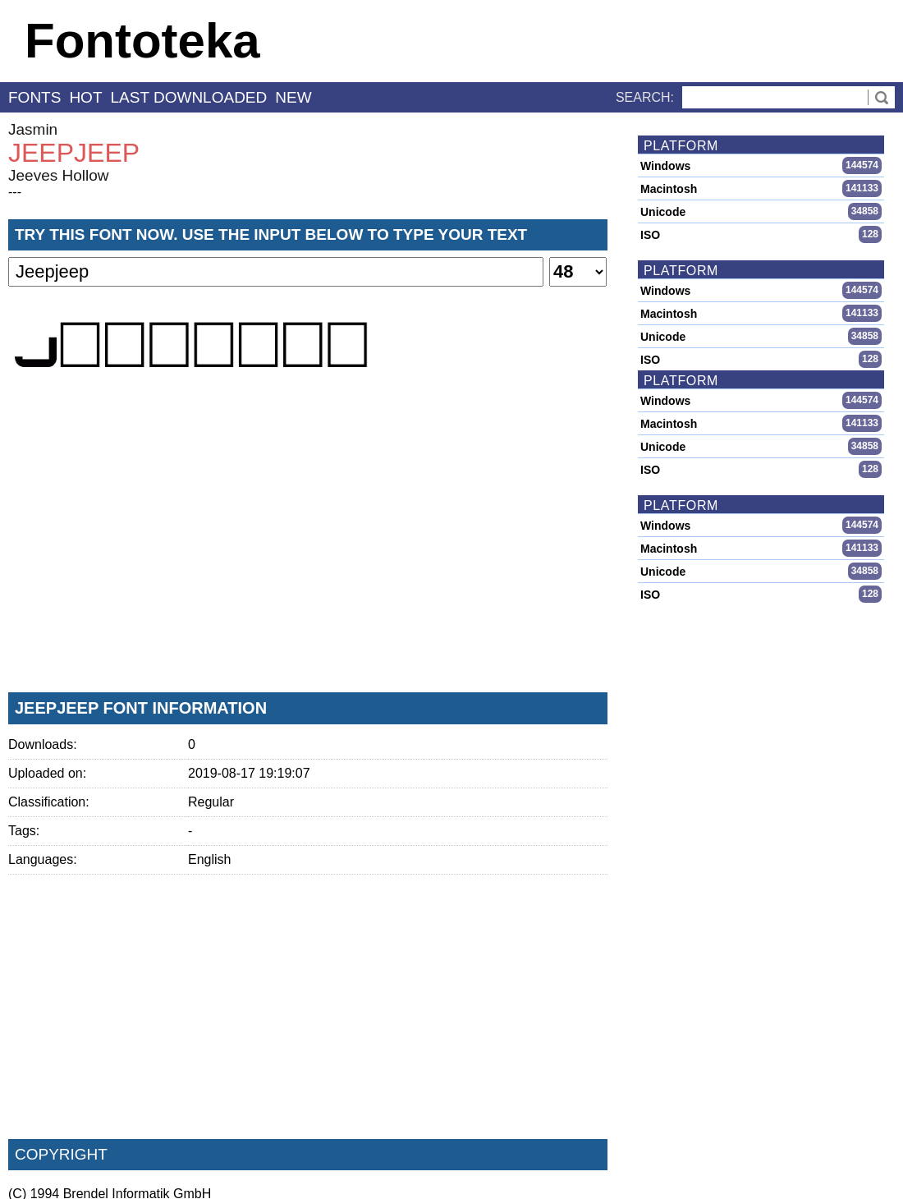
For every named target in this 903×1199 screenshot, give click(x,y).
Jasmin (32, 129)
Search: (645, 97)
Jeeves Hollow (58, 175)
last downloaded (189, 97)
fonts (34, 97)
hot (85, 97)
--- (14, 192)
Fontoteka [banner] (142, 40)
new (293, 97)
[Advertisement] (307, 558)
